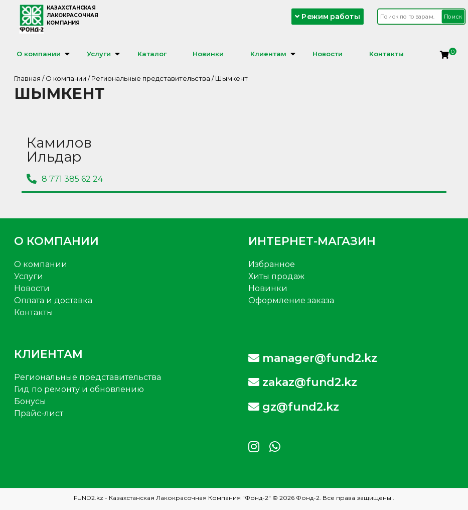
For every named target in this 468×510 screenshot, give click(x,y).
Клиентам (268, 54)
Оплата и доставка (53, 300)
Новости (328, 54)
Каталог (152, 54)
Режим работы (328, 16)
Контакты (386, 54)
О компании (39, 54)
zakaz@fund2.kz (302, 382)
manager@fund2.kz (312, 358)
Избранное (271, 264)
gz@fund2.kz (293, 407)
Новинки (208, 54)
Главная (27, 78)
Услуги (99, 54)
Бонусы (30, 401)
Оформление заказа (291, 300)
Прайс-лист (38, 413)
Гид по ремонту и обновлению (79, 389)
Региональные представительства (150, 78)
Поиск (453, 16)
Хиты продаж (276, 276)
